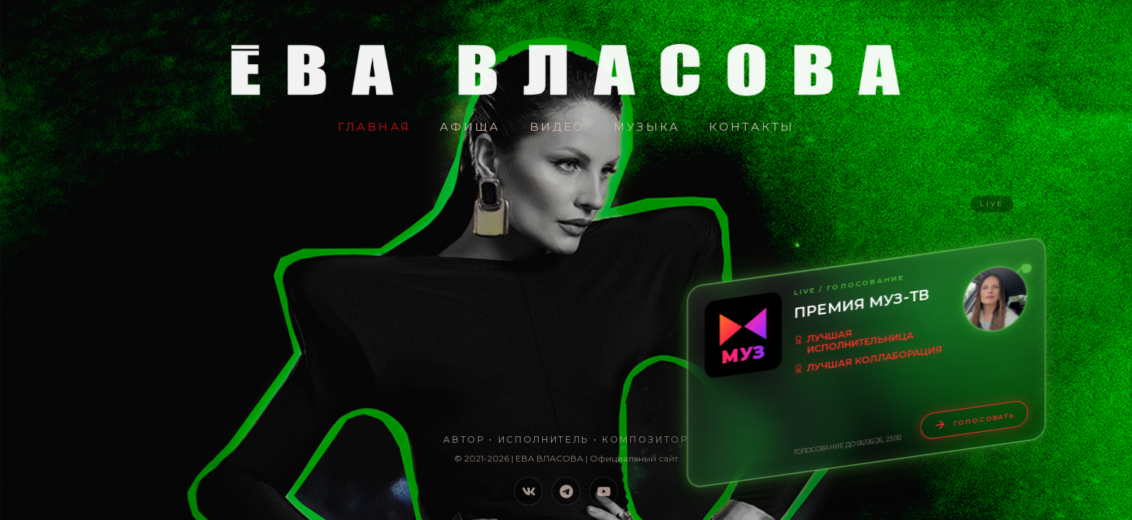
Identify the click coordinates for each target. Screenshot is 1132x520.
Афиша (470, 127)
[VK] (528, 491)
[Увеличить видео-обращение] (995, 299)
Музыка (647, 127)
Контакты (751, 127)
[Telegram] (566, 491)
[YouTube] (603, 491)
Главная (374, 127)
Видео (557, 127)
